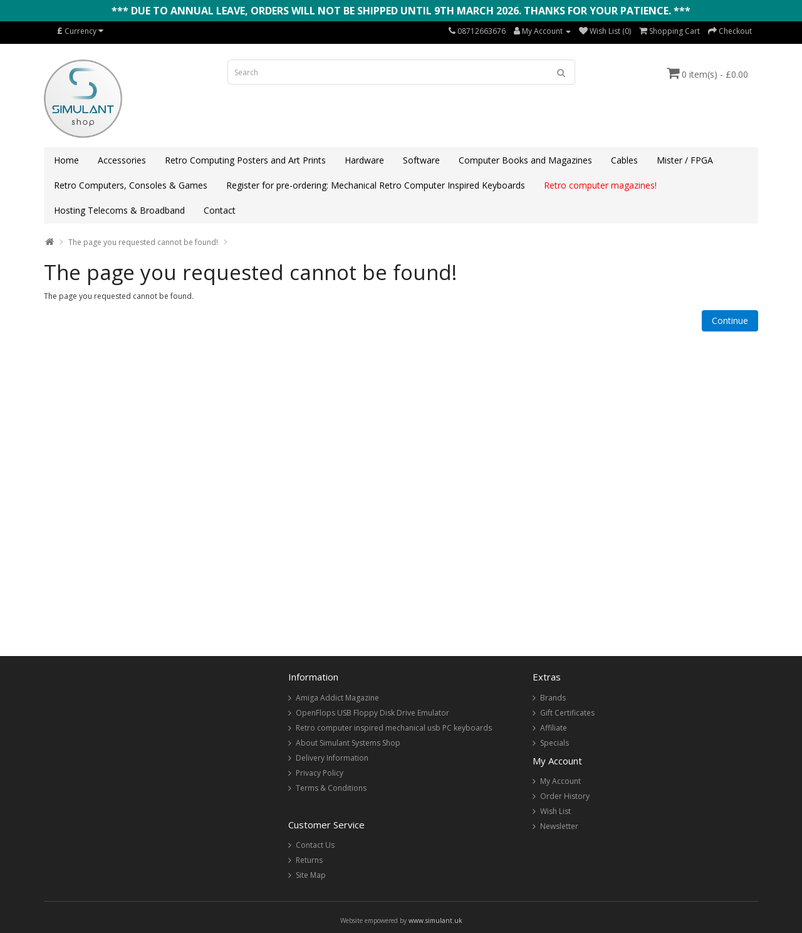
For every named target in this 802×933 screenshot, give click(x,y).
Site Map (311, 875)
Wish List (555, 811)
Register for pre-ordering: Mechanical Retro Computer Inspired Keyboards (375, 185)
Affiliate (553, 727)
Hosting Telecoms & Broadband (119, 210)
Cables (624, 160)
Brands (553, 697)
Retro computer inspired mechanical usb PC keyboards (394, 727)
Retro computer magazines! (600, 185)
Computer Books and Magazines (525, 160)
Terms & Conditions (331, 788)
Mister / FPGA (685, 160)
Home (66, 160)
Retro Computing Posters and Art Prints (245, 160)
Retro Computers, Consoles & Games (130, 185)
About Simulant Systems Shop (348, 743)
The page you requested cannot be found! (143, 242)
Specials (554, 743)
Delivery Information (332, 758)
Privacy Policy (319, 773)
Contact (220, 210)
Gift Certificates (567, 712)
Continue (730, 320)
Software (421, 160)
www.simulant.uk (435, 920)
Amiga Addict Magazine (337, 697)
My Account (560, 781)
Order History (565, 796)
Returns (309, 860)
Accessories (122, 160)
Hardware (364, 160)
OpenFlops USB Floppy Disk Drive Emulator (372, 712)
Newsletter (559, 826)
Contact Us (315, 845)
